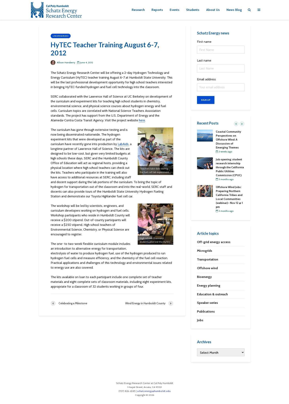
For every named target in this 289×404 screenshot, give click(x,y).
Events (174, 10)
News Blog (234, 10)
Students (192, 10)
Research (138, 10)
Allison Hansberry (63, 62)
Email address (206, 79)
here (142, 120)
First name (204, 42)
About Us (213, 10)
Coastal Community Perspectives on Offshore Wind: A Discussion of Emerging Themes (228, 139)
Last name (204, 60)
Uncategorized (60, 36)
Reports (157, 10)
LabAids (123, 144)
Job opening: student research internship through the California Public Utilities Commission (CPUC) (230, 167)
